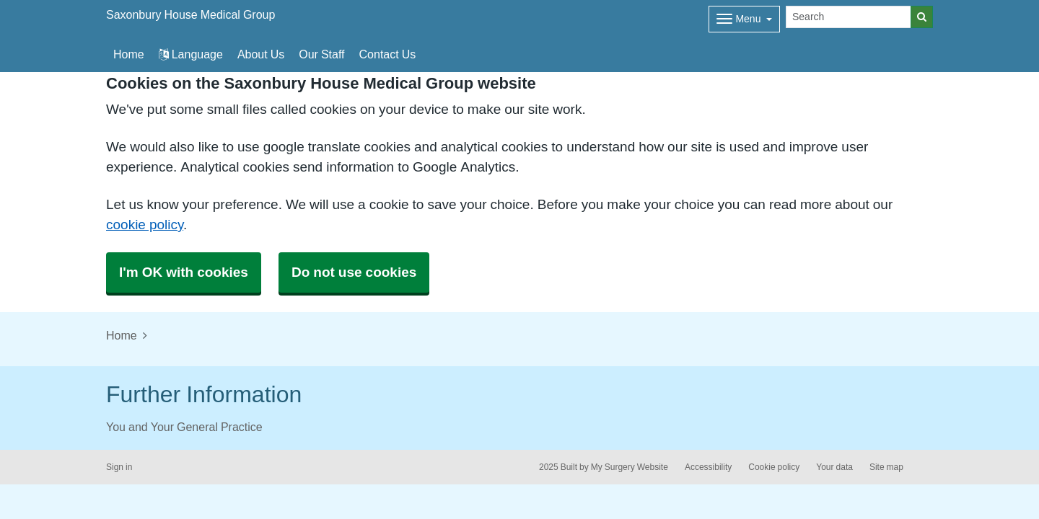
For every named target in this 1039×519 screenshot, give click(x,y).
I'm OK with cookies (183, 272)
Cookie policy (773, 467)
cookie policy (144, 224)
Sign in (119, 467)
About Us (260, 54)
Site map (886, 467)
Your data (834, 467)
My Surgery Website (629, 467)
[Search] (848, 17)
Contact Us (387, 54)
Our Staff (321, 54)
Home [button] (128, 54)
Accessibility (708, 467)
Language (191, 54)
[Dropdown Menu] (744, 19)
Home (121, 335)
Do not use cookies (353, 272)
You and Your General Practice (184, 426)
